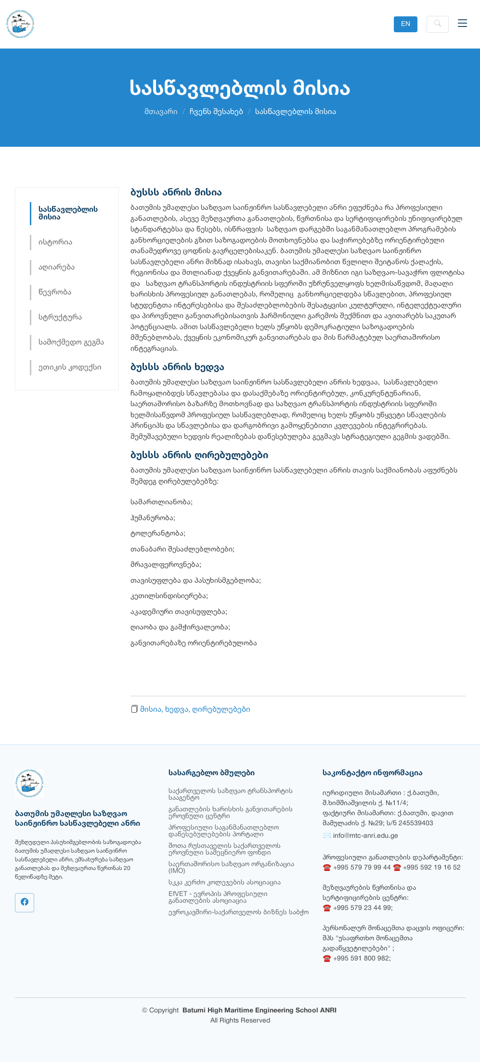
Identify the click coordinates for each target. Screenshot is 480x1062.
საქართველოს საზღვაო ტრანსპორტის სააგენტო (231, 794)
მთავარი (161, 112)
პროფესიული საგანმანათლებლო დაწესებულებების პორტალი (224, 831)
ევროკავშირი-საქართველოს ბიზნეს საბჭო (239, 912)
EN (405, 24)
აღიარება (57, 267)
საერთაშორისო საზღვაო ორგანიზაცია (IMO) (231, 867)
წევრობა (55, 292)
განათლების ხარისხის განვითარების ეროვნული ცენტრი (231, 812)
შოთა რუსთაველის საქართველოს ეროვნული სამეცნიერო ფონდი (225, 849)
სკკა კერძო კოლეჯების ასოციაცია (225, 883)
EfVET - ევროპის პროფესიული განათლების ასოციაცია (218, 897)
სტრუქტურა (60, 317)
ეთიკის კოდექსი (70, 367)
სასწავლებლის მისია (68, 213)
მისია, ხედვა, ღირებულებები (195, 709)
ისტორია (55, 242)
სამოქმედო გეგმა (71, 342)
